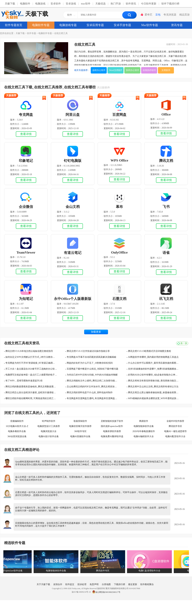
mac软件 (85, 3)
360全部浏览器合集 (17, 436)
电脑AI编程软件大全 (144, 436)
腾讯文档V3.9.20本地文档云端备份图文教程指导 (29, 351)
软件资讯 (131, 3)
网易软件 (143, 421)
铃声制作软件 (48, 421)
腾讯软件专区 (175, 426)
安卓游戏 (71, 3)
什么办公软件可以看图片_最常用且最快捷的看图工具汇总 (154, 363)
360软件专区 (80, 431)
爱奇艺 (148, 14)
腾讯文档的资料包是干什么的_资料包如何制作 (90, 392)
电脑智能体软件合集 (144, 426)
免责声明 (94, 584)
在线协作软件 (149, 70)
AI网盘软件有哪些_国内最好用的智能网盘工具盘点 (153, 357)
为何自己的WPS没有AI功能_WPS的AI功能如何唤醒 (92, 375)
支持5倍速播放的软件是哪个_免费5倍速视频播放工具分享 (154, 369)
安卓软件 (56, 3)
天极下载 (10, 3)
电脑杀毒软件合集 (17, 431)
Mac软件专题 (149, 25)
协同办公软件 (132, 70)
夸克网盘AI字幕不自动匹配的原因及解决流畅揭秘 (91, 357)
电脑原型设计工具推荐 (48, 426)
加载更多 (96, 331)
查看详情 (26, 134)
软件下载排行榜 (170, 3)
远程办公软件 (98, 70)
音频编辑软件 (17, 421)
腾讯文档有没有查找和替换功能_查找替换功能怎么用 (154, 380)
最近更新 (132, 584)
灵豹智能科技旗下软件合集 (112, 421)
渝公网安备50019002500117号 (106, 592)
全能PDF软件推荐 (175, 421)
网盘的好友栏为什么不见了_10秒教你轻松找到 (90, 363)
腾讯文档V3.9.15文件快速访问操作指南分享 (88, 351)
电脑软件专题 (40, 25)
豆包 (157, 14)
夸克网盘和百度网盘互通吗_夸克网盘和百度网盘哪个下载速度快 (92, 398)
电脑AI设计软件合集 (49, 436)
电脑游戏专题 (68, 25)
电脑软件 (25, 3)
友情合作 (57, 584)
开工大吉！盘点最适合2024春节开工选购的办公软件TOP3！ (31, 369)
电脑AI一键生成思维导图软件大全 (175, 431)
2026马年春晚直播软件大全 (143, 431)
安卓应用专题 (95, 25)
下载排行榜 (119, 584)
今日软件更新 (148, 3)
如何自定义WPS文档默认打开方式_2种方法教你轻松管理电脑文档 (31, 357)
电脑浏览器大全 (48, 431)
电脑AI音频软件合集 (80, 436)
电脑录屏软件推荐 (112, 431)
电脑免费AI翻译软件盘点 (112, 436)
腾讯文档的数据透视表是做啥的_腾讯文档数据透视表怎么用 (31, 386)
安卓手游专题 (122, 25)
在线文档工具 (61, 33)
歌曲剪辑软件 (80, 421)
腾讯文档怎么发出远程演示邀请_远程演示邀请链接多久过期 (31, 392)
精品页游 (184, 14)
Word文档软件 (115, 70)
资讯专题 (177, 25)
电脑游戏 (40, 3)
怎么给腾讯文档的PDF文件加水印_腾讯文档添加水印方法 (92, 386)
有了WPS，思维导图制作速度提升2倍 (24, 380)
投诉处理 (81, 584)
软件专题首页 (13, 25)
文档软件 (165, 70)
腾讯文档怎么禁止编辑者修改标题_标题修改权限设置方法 (154, 392)
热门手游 (116, 3)
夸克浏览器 (170, 14)
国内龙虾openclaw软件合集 (112, 426)
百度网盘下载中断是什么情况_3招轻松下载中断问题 (92, 369)
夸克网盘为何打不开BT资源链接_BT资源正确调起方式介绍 (31, 363)
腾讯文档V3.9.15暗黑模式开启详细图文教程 (149, 351)
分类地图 (106, 584)
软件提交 (69, 584)
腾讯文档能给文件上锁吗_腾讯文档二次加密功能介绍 (92, 380)
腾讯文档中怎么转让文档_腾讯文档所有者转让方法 (153, 386)
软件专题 (31, 33)
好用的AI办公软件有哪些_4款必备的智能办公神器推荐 (154, 375)
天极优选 (100, 3)
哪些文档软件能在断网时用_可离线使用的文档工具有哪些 (31, 398)
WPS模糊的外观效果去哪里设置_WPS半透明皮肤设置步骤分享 (154, 398)
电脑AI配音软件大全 (175, 436)
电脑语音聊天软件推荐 (80, 426)
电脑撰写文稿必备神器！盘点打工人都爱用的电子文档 (31, 375)
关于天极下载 (43, 584)
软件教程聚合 (147, 584)
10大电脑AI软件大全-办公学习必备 (17, 426)
